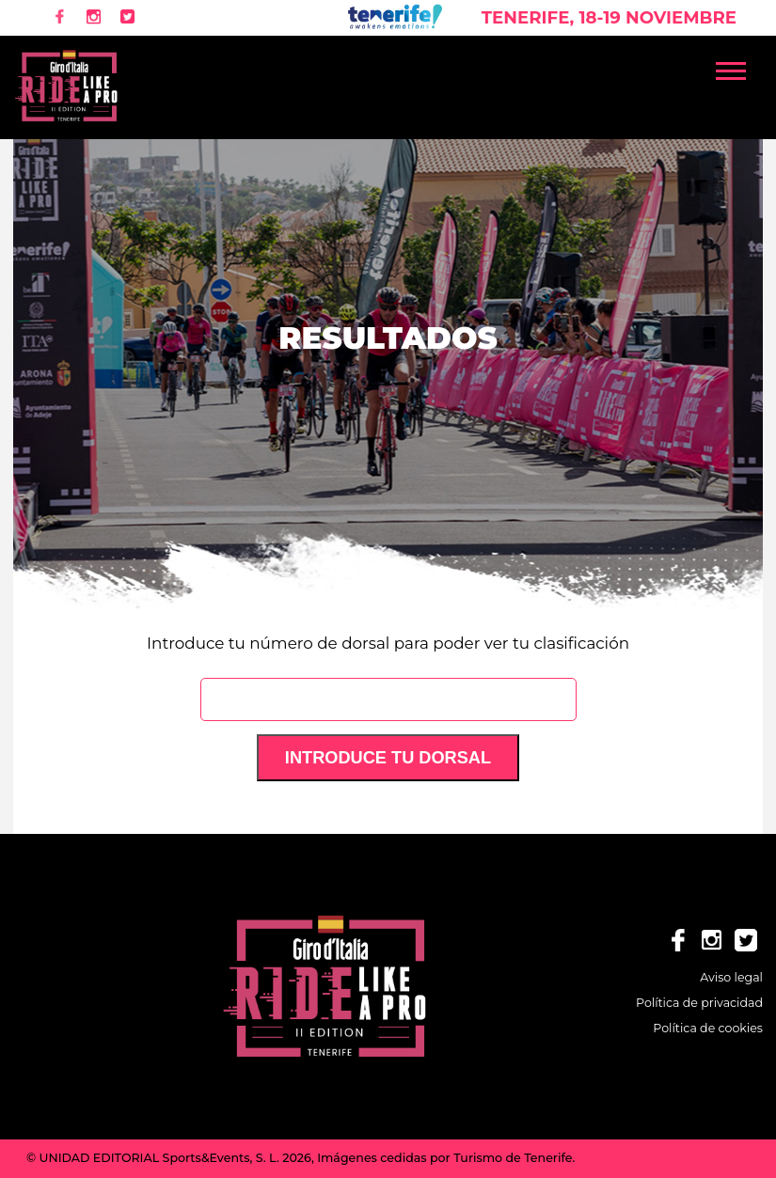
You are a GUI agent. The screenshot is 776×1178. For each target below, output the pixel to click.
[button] (739, 67)
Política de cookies (708, 1028)
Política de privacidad (699, 1003)
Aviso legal (731, 977)
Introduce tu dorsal (388, 757)
